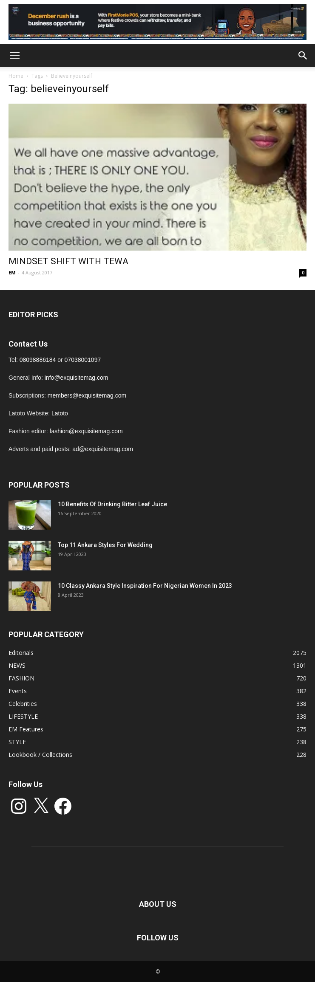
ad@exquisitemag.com (102, 449)
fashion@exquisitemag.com (86, 431)
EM (12, 272)
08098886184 (38, 359)
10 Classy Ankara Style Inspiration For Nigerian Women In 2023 (145, 585)
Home (16, 75)
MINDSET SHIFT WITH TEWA (68, 261)
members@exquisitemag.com (87, 395)
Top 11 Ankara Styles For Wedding (105, 545)
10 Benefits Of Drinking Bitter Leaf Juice (112, 504)
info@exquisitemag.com (76, 377)
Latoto (59, 413)
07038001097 (83, 359)
